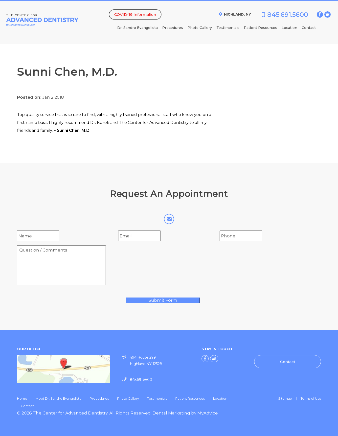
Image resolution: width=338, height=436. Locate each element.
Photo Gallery (199, 28)
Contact (309, 28)
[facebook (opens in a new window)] (319, 14)
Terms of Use (311, 398)
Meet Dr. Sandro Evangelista (58, 398)
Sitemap (285, 398)
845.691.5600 (287, 15)
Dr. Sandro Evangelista (137, 28)
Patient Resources (260, 28)
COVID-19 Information (135, 14)
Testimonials (227, 28)
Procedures (172, 28)
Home (22, 398)
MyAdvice (207, 413)
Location (289, 28)
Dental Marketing (171, 413)
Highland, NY (237, 14)
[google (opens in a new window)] (328, 14)
